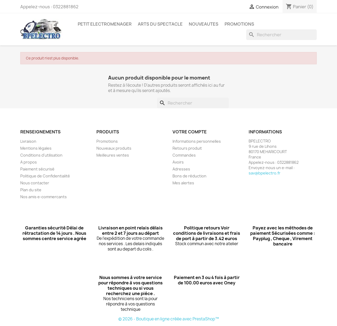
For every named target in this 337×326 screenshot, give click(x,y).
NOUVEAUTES (203, 24)
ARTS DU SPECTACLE (160, 24)
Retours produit (187, 148)
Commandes (184, 155)
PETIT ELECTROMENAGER (105, 24)
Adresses (181, 169)
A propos (28, 162)
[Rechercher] (281, 34)
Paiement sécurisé (37, 169)
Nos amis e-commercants (43, 196)
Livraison (28, 141)
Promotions (107, 141)
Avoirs (178, 162)
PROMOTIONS (239, 24)
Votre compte (190, 132)
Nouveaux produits (113, 148)
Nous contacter (34, 182)
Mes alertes (183, 182)
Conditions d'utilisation (41, 155)
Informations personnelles (197, 141)
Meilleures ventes (112, 155)
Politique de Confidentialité (45, 175)
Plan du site (30, 189)
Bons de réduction (189, 175)
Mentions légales (36, 148)
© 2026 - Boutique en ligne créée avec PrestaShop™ (168, 319)
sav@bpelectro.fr (264, 173)
